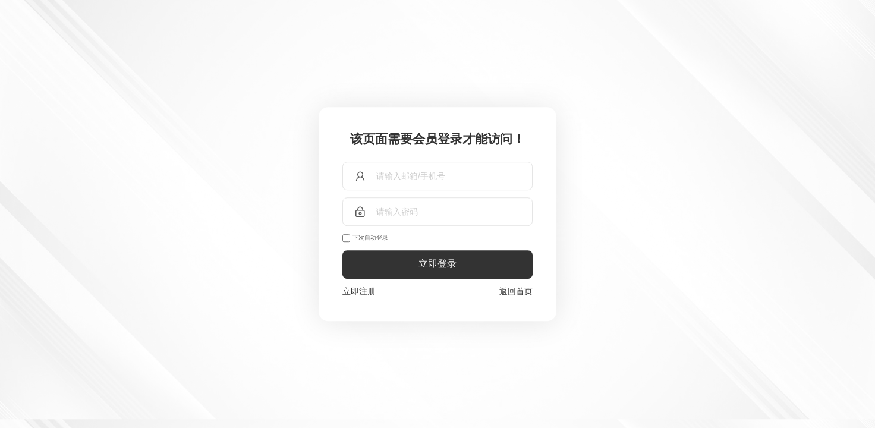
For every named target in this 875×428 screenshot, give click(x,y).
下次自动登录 (370, 237)
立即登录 (437, 264)
